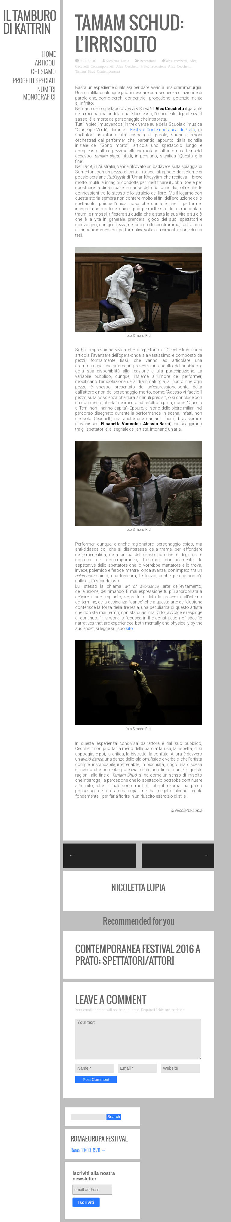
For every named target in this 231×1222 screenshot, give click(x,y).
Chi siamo (43, 71)
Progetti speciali (34, 80)
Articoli (45, 62)
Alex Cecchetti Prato (132, 66)
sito (129, 628)
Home (49, 54)
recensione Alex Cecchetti (170, 66)
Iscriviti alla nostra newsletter (93, 1176)
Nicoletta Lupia (117, 60)
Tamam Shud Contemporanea (97, 71)
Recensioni (148, 60)
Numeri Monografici (39, 92)
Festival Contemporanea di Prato (162, 129)
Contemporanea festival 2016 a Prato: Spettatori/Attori (137, 955)
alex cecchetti (176, 60)
